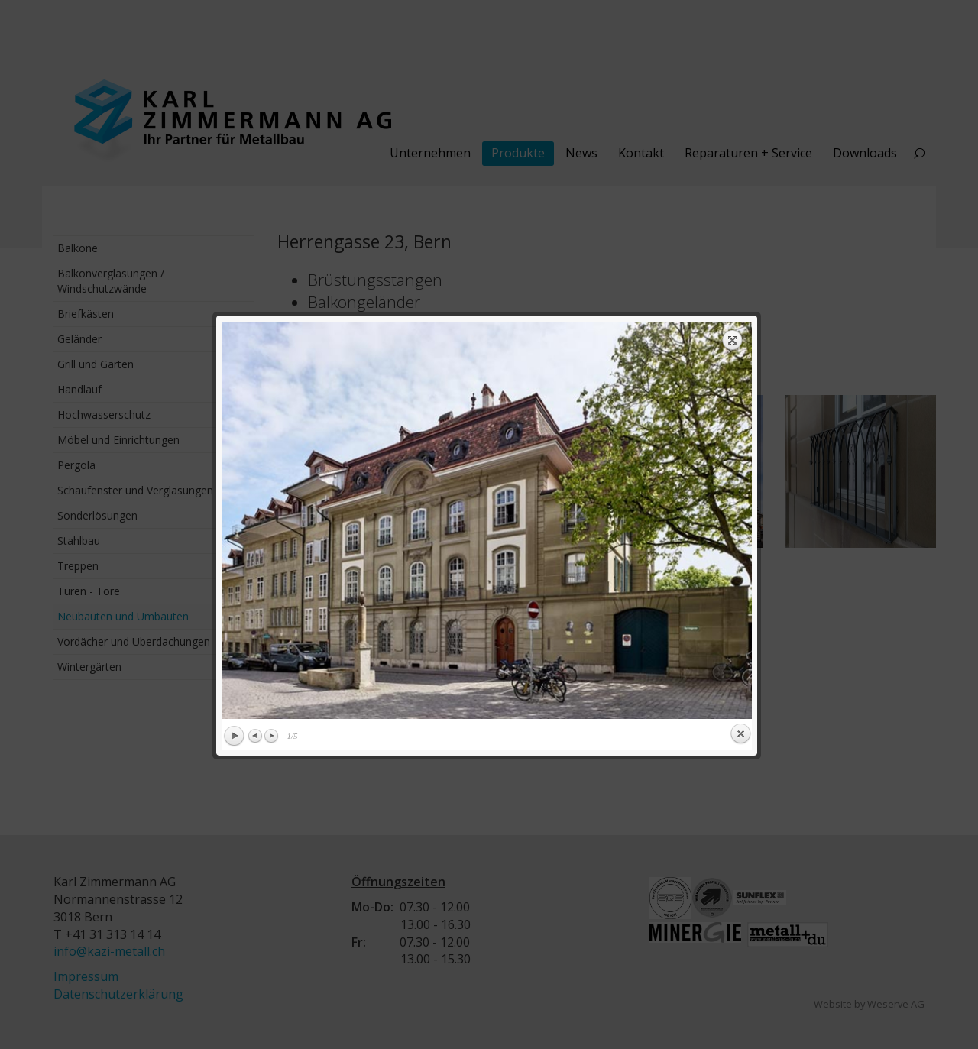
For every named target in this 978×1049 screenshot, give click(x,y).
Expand (732, 91)
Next (271, 486)
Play (233, 487)
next (622, 271)
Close (740, 485)
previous (352, 271)
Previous (256, 486)
